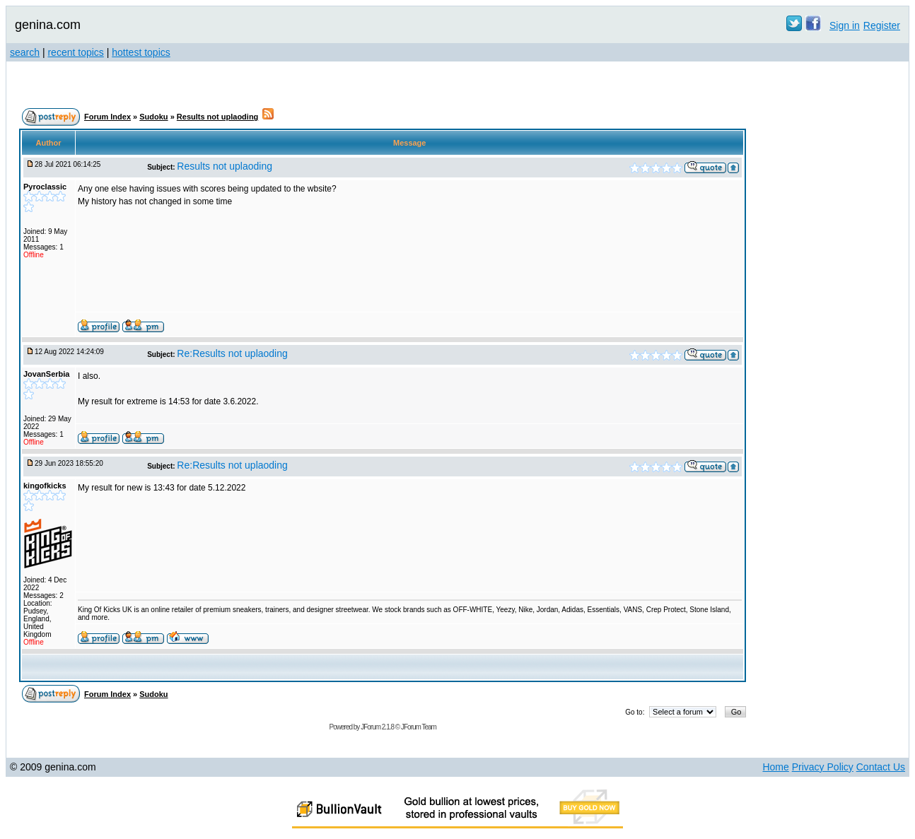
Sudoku (153, 116)
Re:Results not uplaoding (232, 353)
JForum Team (418, 727)
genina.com (48, 25)
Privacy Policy (822, 767)
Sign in (844, 25)
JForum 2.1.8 (377, 727)
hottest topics (141, 52)
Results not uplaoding (218, 116)
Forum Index (107, 116)
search (25, 52)
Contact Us (880, 767)
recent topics (75, 52)
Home (775, 767)
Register (881, 25)
